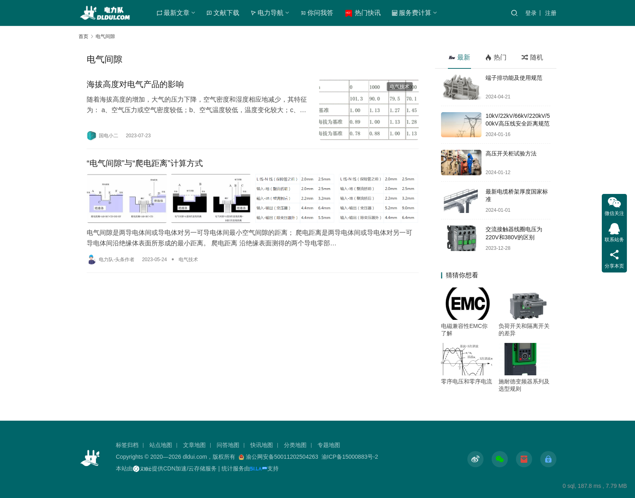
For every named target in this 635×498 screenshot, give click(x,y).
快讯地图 (261, 445)
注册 (550, 13)
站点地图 (160, 445)
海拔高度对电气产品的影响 (135, 84)
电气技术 (399, 86)
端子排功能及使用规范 (514, 77)
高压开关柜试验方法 (511, 153)
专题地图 (329, 445)
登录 (531, 13)
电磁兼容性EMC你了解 (464, 329)
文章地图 (194, 445)
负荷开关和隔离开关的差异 (524, 329)
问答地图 (228, 445)
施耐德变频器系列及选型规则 (524, 385)
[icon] (475, 459)
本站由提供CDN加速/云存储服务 (166, 468)
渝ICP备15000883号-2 (350, 456)
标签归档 (127, 445)
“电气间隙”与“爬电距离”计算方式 (145, 163)
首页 (83, 36)
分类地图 (295, 445)
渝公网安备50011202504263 (282, 456)
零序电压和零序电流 (466, 381)
